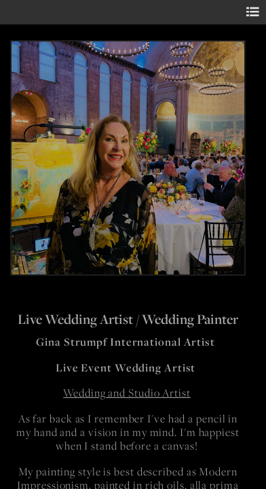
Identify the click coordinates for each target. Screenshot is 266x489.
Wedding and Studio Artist (127, 393)
